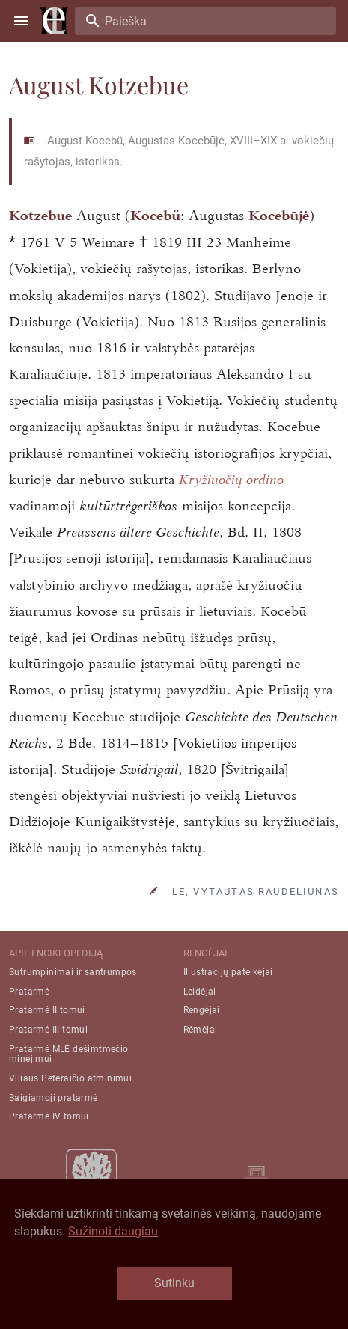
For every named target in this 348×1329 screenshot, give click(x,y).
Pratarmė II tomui (47, 1010)
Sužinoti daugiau (113, 1231)
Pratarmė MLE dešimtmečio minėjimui (69, 1054)
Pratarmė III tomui (48, 1029)
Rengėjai (201, 1010)
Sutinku (174, 1283)
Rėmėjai (200, 1029)
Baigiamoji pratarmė (53, 1098)
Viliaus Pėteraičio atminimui (70, 1078)
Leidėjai (199, 991)
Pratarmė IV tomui (49, 1116)
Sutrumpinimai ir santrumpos (73, 972)
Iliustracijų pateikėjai (228, 972)
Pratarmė (29, 991)
